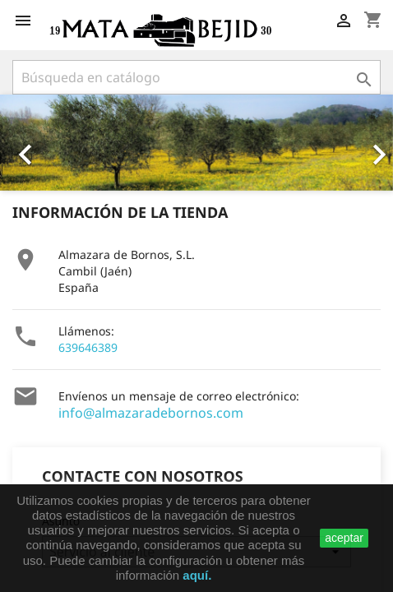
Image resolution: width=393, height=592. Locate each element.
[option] (196, 143)
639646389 (88, 347)
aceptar (344, 537)
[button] (29, 143)
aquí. (197, 575)
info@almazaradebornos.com (150, 413)
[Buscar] (196, 77)
